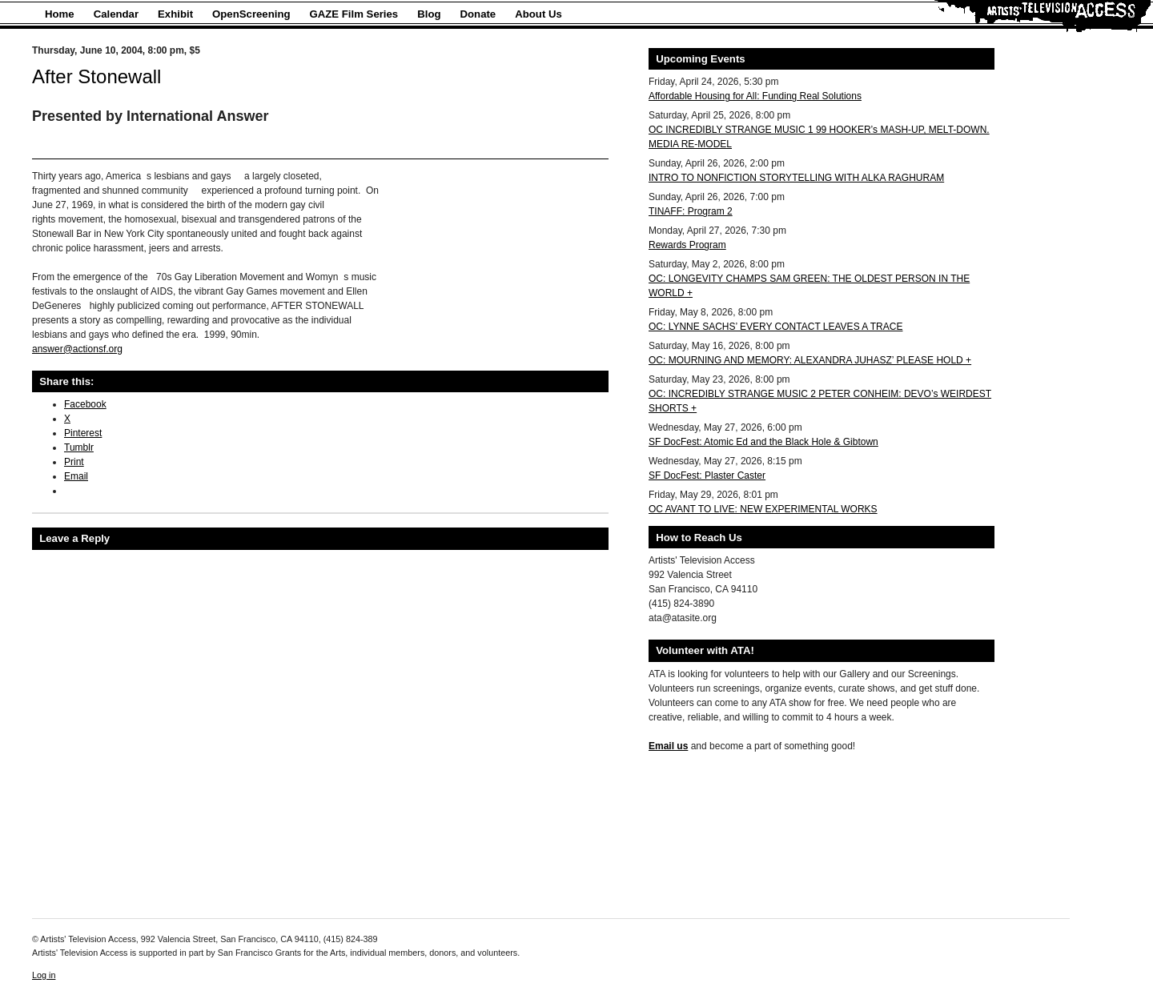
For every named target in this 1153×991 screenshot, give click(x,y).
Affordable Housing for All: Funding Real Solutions (755, 96)
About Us (538, 14)
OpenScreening (251, 14)
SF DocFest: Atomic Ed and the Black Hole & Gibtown (763, 441)
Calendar (116, 14)
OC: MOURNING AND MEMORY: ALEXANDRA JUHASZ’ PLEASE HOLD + (810, 360)
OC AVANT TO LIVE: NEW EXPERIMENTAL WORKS (763, 509)
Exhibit (175, 14)
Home (59, 14)
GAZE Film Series (354, 14)
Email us (668, 746)
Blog (428, 14)
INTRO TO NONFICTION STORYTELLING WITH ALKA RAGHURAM (796, 177)
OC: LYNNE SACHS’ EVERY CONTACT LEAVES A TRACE (775, 326)
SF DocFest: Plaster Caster (707, 475)
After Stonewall (96, 76)
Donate (478, 14)
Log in (43, 975)
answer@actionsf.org (77, 349)
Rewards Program (687, 245)
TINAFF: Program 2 (691, 211)
